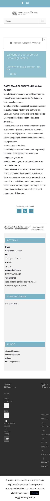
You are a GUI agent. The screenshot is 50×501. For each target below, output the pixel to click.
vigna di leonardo (21, 285)
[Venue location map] (25, 324)
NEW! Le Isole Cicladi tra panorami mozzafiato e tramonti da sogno (17, 228)
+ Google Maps (13, 362)
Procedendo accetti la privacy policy (6, 427)
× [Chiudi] (44, 39)
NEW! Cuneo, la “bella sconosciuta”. (37, 228)
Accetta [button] (35, 493)
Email (6, 411)
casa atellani (10, 282)
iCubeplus (38, 469)
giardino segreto (23, 282)
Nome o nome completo (6, 397)
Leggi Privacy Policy (25, 497)
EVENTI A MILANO (13, 274)
